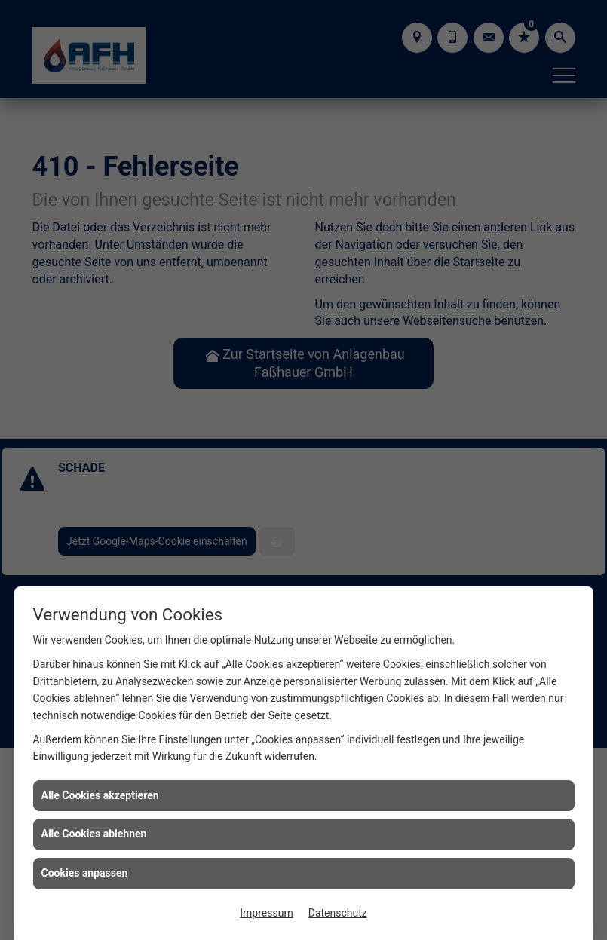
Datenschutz (337, 913)
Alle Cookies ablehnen (94, 834)
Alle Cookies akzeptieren (100, 795)
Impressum (266, 913)
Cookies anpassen (84, 873)
